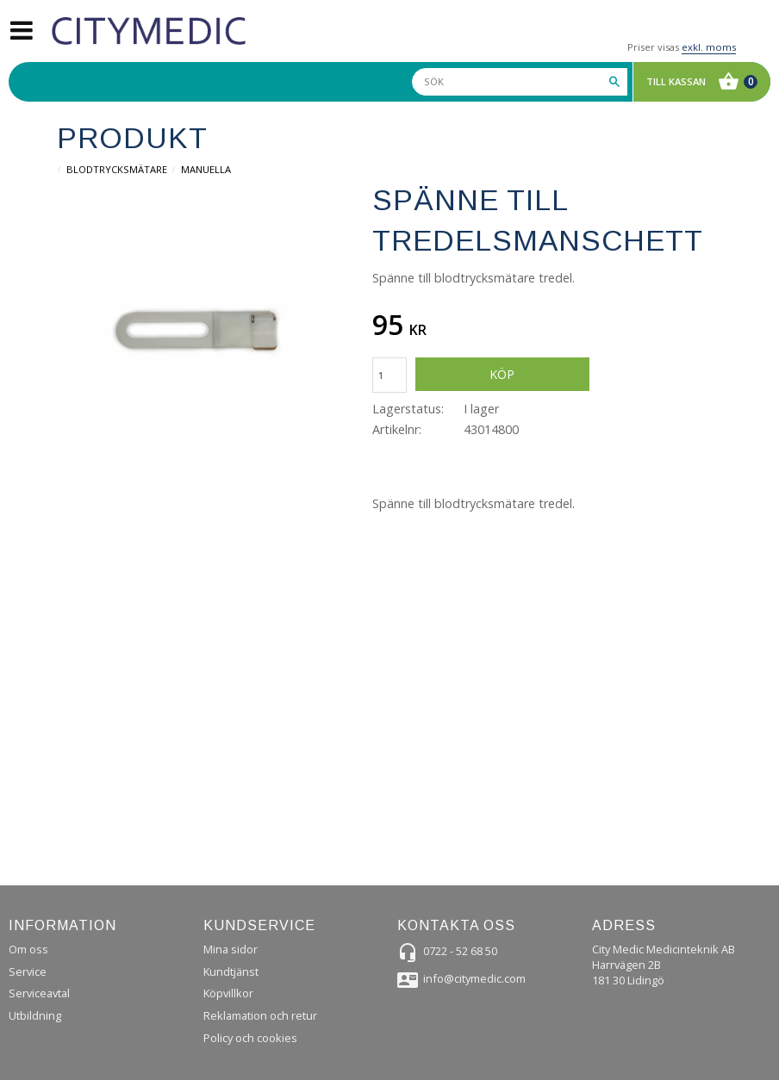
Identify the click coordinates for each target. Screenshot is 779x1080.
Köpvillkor (228, 993)
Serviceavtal (39, 993)
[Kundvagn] (697, 82)
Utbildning (35, 1015)
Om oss (28, 949)
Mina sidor (230, 949)
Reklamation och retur (260, 1015)
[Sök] (614, 82)
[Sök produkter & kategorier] (519, 82)
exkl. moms (709, 46)
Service (28, 971)
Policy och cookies (250, 1038)
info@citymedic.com (474, 978)
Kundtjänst (231, 971)
